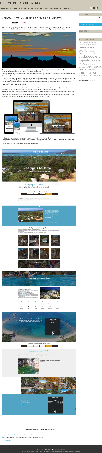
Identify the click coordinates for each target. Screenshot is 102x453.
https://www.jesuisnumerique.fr (86, 75)
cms (94, 42)
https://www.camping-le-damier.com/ (27, 143)
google (90, 52)
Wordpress (86, 71)
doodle (97, 46)
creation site (86, 46)
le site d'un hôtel (28, 71)
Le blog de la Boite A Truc (20, 3)
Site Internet (24, 8)
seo (90, 65)
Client (45, 8)
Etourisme (58, 8)
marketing (87, 59)
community (82, 44)
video (81, 71)
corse (12, 437)
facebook (97, 49)
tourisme (41, 437)
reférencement (83, 62)
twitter (97, 68)
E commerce (68, 8)
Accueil (40, 13)
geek (82, 52)
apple (80, 42)
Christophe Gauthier (13, 434)
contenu (87, 44)
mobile (92, 59)
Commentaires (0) (6, 440)
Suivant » (45, 13)
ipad (80, 56)
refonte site (31, 437)
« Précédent (34, 13)
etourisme (90, 49)
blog (90, 42)
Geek (16, 8)
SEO (51, 8)
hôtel (16, 437)
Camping (8, 437)
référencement (22, 437)
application (85, 42)
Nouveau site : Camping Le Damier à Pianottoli (35, 18)
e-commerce (82, 49)
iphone (84, 56)
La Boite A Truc (7, 8)
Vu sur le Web (36, 8)
